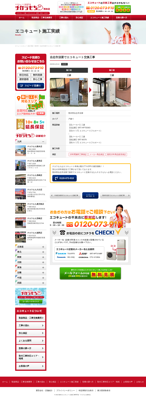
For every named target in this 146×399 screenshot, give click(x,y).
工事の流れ (63, 18)
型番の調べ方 (121, 18)
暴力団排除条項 (103, 390)
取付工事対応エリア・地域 (29, 357)
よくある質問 (25, 340)
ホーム (21, 18)
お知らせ (140, 382)
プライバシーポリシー (65, 390)
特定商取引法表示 (86, 390)
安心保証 (79, 18)
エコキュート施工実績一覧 (90, 195)
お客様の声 (24, 366)
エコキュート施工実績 (99, 18)
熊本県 (64, 64)
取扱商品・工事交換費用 (42, 18)
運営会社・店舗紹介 (44, 390)
